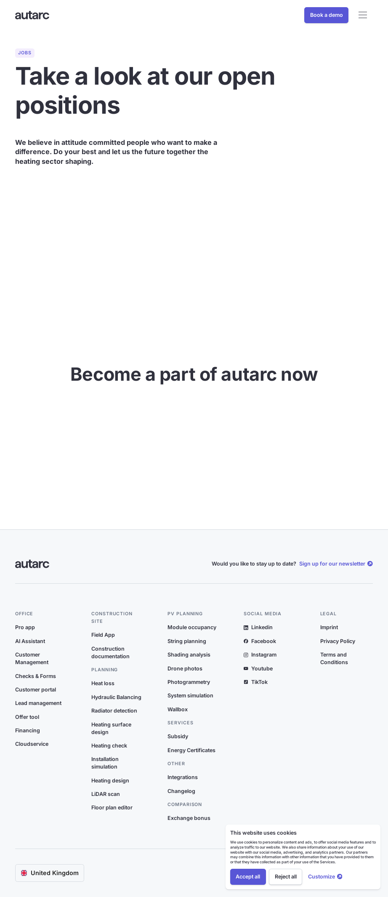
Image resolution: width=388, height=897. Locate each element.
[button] (362, 15)
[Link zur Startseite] (32, 15)
